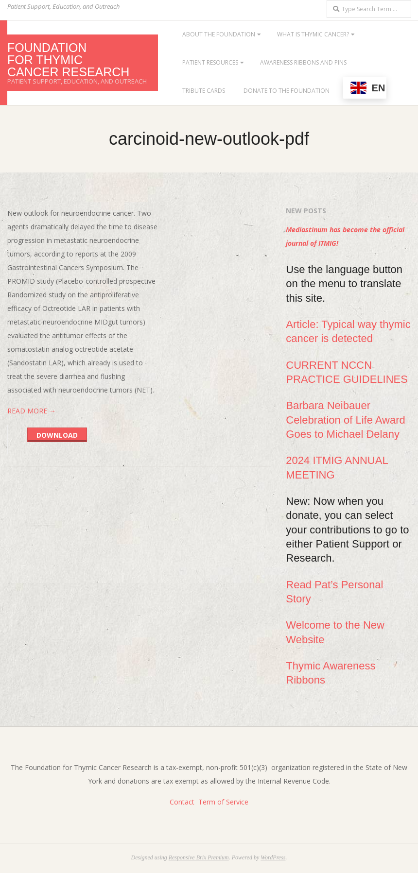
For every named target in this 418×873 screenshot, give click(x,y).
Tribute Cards (203, 90)
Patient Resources (210, 62)
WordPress (273, 857)
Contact (182, 801)
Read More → (31, 410)
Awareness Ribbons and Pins (303, 62)
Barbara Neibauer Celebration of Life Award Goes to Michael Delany (345, 419)
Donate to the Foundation (287, 90)
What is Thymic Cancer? (313, 34)
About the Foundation (218, 34)
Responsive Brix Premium (199, 857)
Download (57, 435)
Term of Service (223, 801)
